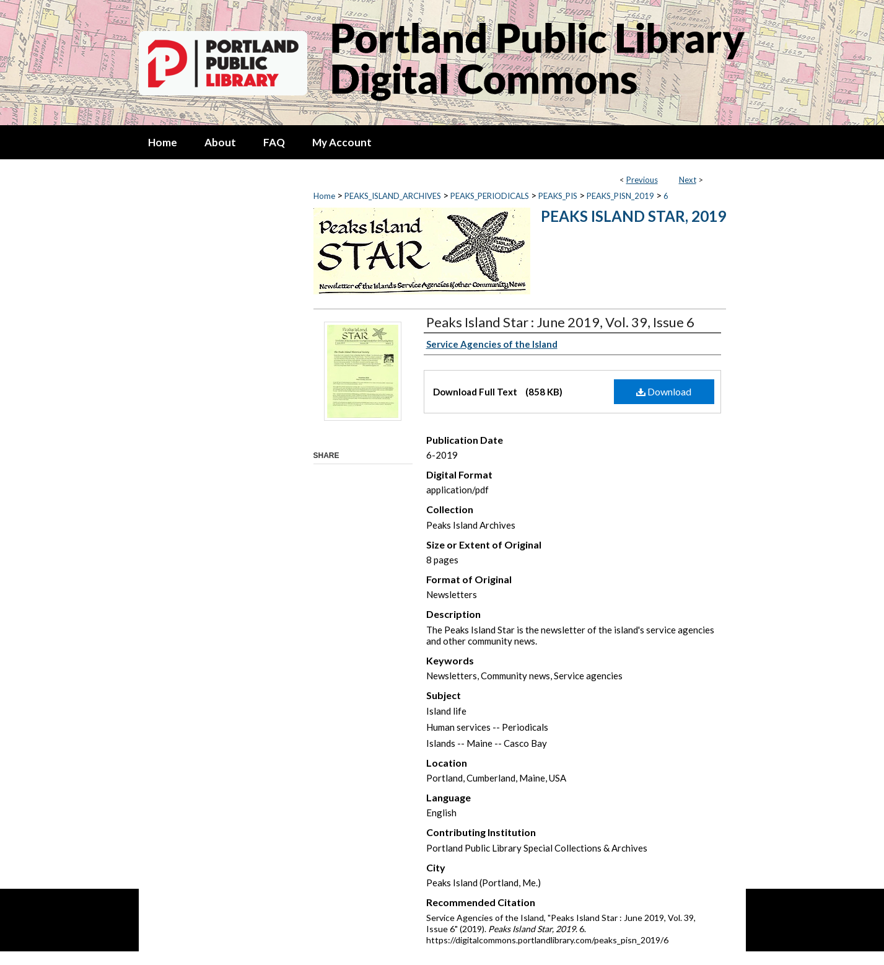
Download (663, 391)
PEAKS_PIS (557, 196)
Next (687, 180)
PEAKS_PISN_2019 (620, 196)
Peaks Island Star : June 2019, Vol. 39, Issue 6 (560, 322)
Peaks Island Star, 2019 (633, 216)
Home (324, 196)
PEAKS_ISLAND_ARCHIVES (392, 196)
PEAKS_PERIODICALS (489, 196)
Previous (642, 180)
